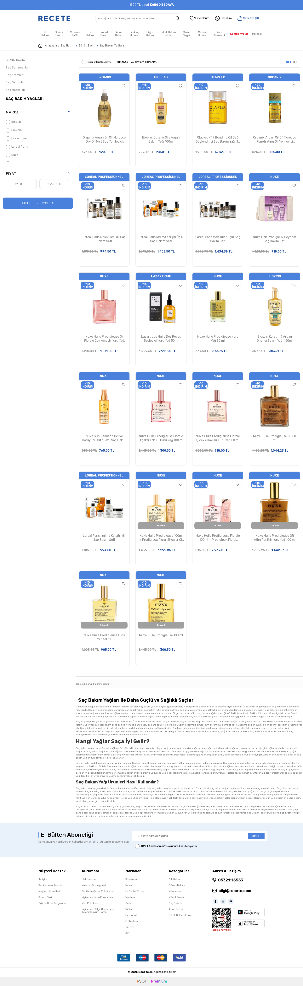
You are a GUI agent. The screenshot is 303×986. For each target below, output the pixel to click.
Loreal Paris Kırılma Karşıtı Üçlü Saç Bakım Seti (161, 239)
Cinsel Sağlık (186, 34)
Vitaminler (175, 891)
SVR (127, 933)
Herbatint (131, 915)
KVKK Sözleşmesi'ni (154, 846)
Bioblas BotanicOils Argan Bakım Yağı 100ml (161, 139)
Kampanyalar (239, 33)
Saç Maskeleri (15, 90)
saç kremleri (288, 812)
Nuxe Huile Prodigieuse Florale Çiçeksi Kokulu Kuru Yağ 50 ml (218, 438)
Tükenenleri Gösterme (96, 62)
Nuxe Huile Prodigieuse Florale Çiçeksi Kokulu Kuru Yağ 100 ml (161, 438)
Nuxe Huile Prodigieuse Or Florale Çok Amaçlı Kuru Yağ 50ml (104, 339)
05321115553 (230, 880)
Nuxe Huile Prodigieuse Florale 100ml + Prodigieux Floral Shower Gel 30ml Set (218, 538)
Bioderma (131, 879)
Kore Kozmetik (220, 34)
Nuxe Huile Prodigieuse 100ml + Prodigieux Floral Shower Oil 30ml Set (161, 538)
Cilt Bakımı (175, 879)
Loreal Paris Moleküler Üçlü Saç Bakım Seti (217, 239)
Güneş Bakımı (59, 34)
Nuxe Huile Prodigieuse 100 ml (161, 635)
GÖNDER (256, 836)
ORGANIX (104, 77)
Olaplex (218, 77)
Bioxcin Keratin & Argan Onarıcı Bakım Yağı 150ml (275, 338)
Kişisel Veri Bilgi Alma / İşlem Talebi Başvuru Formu (98, 910)
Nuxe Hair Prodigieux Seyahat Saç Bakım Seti (274, 239)
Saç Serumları (16, 82)
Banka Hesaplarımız (50, 885)
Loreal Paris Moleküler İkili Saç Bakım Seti (104, 239)
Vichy (128, 909)
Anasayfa (47, 46)
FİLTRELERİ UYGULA (38, 203)
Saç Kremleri (15, 75)
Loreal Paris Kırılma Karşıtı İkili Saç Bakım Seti (104, 538)
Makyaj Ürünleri (135, 34)
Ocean (129, 903)
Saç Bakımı (90, 34)
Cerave (129, 927)
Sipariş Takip (45, 897)
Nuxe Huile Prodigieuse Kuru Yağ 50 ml (104, 637)
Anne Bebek (119, 34)
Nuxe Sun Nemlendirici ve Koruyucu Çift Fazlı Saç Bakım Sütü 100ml (104, 438)
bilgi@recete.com (235, 890)
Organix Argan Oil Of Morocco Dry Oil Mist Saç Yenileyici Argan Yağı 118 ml (104, 140)
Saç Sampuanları (18, 67)
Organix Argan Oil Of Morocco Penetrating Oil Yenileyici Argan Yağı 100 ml (274, 140)
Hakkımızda (89, 879)
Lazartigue (16, 138)
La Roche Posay (135, 891)
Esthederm (132, 921)
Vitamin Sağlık (75, 34)
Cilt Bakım (45, 34)
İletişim (42, 879)
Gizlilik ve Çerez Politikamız (98, 891)
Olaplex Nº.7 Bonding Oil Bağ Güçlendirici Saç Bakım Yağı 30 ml (218, 140)
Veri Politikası (90, 903)
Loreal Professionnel (104, 177)
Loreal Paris (17, 147)
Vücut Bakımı (176, 897)
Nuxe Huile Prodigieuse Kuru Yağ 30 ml (217, 338)
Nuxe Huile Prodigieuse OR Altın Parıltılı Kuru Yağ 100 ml (274, 538)
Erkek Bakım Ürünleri (168, 34)
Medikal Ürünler (202, 34)
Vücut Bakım (104, 34)
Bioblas (14, 122)
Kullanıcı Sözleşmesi (94, 885)
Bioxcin (14, 130)
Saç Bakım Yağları (25, 99)
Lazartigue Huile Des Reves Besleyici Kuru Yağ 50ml (161, 338)
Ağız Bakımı (150, 34)
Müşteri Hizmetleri (49, 891)
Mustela (130, 897)
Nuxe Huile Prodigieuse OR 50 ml (274, 438)
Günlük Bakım (86, 45)
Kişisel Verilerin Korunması (97, 897)
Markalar (257, 33)
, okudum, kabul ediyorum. (166, 846)
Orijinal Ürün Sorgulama (52, 903)
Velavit (129, 885)
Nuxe (12, 155)
